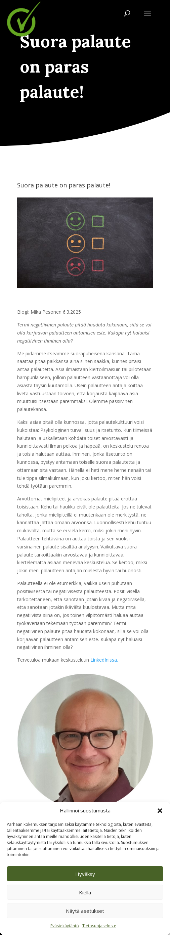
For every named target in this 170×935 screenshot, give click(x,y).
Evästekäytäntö (64, 926)
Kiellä (85, 892)
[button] (160, 810)
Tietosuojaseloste (99, 926)
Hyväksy (85, 874)
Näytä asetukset (85, 910)
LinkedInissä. (104, 660)
